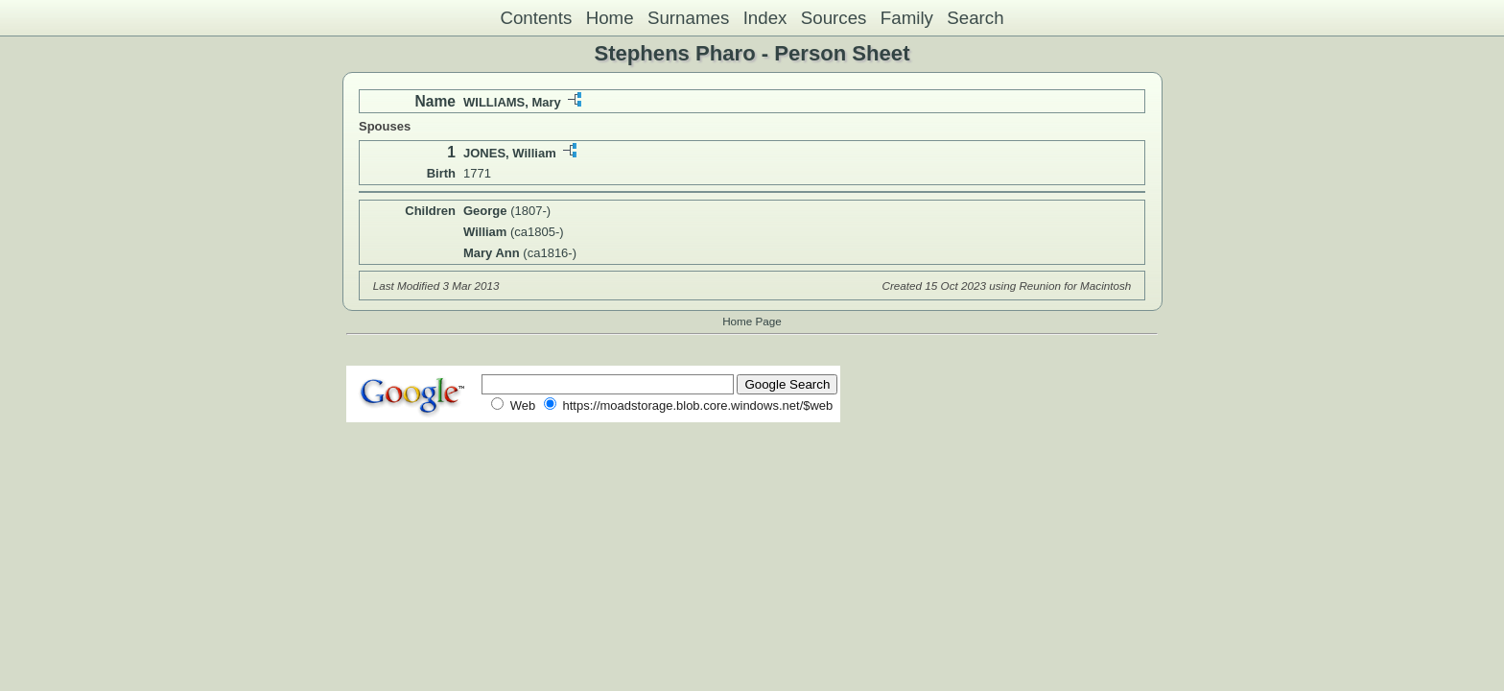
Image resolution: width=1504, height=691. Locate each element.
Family (907, 18)
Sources (834, 18)
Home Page (752, 321)
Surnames (688, 18)
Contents (536, 18)
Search (975, 18)
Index (765, 18)
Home (610, 18)
